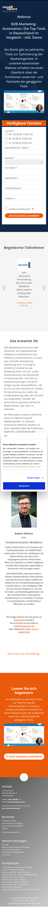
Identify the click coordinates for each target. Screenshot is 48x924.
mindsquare (19, 620)
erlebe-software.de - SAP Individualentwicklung (20, 874)
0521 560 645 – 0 (14, 799)
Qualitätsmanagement (17, 903)
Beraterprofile (34, 903)
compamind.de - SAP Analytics (13, 877)
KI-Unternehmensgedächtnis (13, 852)
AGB (26, 900)
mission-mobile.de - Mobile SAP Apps (16, 872)
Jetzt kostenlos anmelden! (24, 756)
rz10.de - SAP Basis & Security (13, 869)
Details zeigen (33, 478)
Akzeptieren (24, 486)
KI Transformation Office (11, 850)
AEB (31, 900)
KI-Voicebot (6, 855)
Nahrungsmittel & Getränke (12, 826)
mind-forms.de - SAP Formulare (14, 879)
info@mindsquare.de (24, 626)
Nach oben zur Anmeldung (24, 653)
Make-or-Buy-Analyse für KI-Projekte (16, 847)
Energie (5, 828)
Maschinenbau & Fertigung (12, 823)
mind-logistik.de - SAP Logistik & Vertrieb (17, 867)
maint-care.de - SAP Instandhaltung (15, 884)
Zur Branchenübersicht (10, 832)
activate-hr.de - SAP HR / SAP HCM (15, 882)
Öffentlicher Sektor (9, 821)
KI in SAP (5, 845)
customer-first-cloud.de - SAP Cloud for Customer (20, 889)
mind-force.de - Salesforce (12, 887)
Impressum (18, 900)
